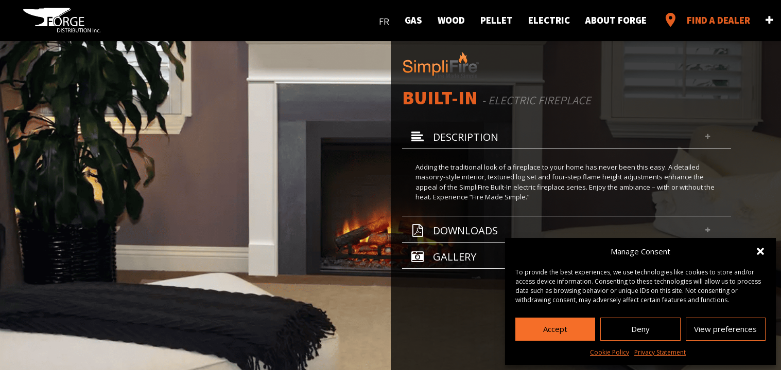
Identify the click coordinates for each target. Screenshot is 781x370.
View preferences (725, 329)
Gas (413, 20)
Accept (555, 329)
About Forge (616, 20)
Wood (451, 20)
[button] (760, 251)
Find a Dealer (706, 20)
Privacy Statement (660, 352)
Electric (549, 20)
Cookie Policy (609, 352)
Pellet (496, 20)
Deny (640, 329)
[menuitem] (384, 19)
